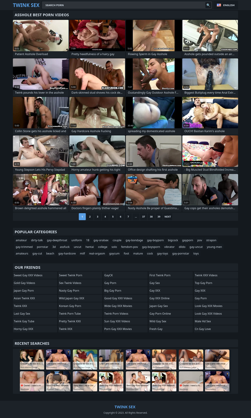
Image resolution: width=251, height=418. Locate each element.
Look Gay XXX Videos (208, 314)
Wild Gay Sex (158, 321)
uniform (76, 240)
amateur (21, 240)
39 (159, 216)
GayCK (108, 275)
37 (143, 216)
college (102, 247)
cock (150, 253)
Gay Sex (155, 283)
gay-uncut (196, 247)
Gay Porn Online (160, 314)
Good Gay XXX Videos (118, 298)
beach (50, 253)
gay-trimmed (24, 247)
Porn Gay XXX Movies (118, 329)
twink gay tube (24, 321)
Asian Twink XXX (24, 298)
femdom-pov (129, 247)
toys (196, 253)
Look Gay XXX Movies (208, 306)
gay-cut (37, 253)
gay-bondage (134, 240)
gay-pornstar (180, 253)
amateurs (22, 253)
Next (168, 216)
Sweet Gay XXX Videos (28, 275)
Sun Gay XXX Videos (117, 321)
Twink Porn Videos (116, 314)
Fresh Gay (156, 329)
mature (138, 253)
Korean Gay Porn (70, 306)
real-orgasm (97, 253)
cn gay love (203, 329)
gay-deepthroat (57, 240)
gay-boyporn (155, 240)
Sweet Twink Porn (70, 275)
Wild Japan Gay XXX (71, 298)
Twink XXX (20, 306)
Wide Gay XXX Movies (118, 306)
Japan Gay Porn (24, 290)
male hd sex (203, 321)
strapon (211, 240)
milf (82, 253)
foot (126, 253)
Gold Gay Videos (24, 283)
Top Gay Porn (203, 283)
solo (114, 247)
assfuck (65, 247)
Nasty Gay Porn (69, 290)
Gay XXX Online (160, 298)
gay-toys (162, 253)
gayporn (187, 240)
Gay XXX (155, 290)
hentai (90, 247)
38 (151, 216)
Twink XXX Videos (206, 275)
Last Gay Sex (22, 314)
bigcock (173, 240)
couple (117, 240)
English (229, 5)
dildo (182, 247)
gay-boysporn (151, 247)
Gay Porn (110, 283)
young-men (214, 247)
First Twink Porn (160, 275)
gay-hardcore (67, 253)
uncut (77, 247)
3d (54, 247)
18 (87, 240)
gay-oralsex (101, 240)
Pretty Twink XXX (70, 321)
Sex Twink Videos (70, 283)
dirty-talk (37, 240)
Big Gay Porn (112, 290)
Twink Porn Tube (70, 314)
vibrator (169, 247)
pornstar (42, 247)
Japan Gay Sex (159, 306)
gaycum (114, 253)
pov (199, 240)
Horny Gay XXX (23, 329)
